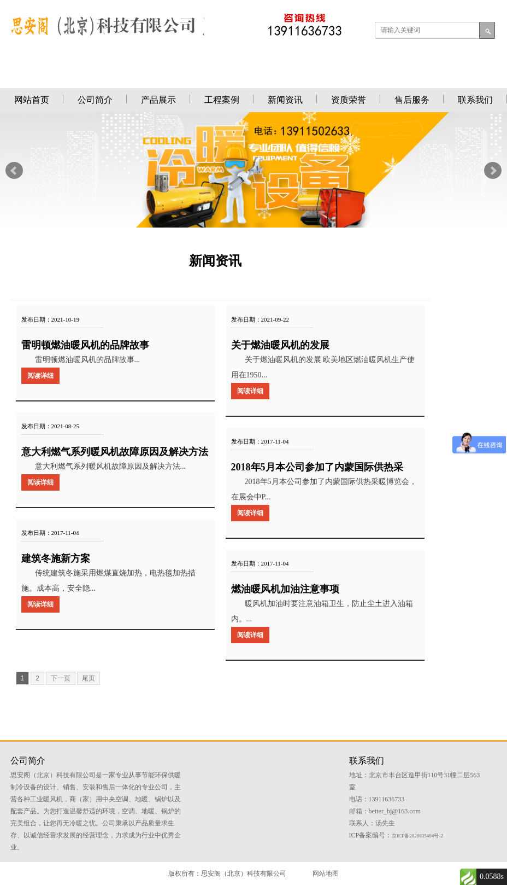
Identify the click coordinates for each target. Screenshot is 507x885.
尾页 (88, 678)
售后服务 (411, 99)
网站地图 (326, 873)
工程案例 (221, 99)
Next (493, 170)
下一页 (60, 678)
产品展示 (158, 99)
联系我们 (475, 99)
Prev (14, 170)
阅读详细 (40, 376)
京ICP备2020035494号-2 (417, 836)
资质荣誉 (348, 99)
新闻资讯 (285, 99)
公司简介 (95, 99)
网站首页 (31, 99)
